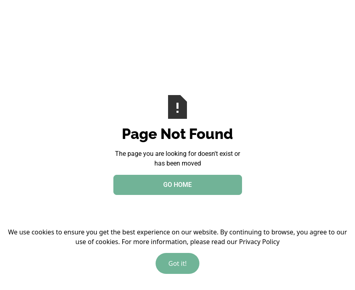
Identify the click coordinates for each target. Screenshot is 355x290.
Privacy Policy (259, 241)
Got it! (177, 263)
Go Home (177, 184)
